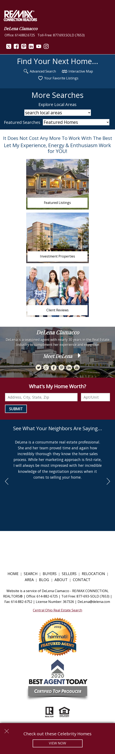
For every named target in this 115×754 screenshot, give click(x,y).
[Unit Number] (95, 397)
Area (29, 579)
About (61, 579)
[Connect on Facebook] (16, 47)
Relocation (93, 573)
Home (13, 573)
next (108, 481)
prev (6, 481)
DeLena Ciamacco (20, 28)
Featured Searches (22, 122)
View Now (57, 743)
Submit (16, 408)
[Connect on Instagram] (46, 47)
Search (30, 573)
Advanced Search (39, 71)
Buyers (50, 573)
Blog (44, 579)
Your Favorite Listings (58, 78)
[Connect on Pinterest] (23, 47)
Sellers (69, 573)
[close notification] (6, 729)
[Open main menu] (106, 15)
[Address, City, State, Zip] (41, 397)
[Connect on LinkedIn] (31, 47)
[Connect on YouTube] (38, 47)
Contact (81, 579)
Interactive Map (77, 71)
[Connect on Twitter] (8, 47)
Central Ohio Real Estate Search (57, 610)
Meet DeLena (57, 356)
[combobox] (41, 397)
